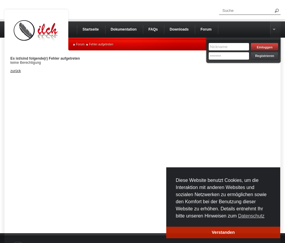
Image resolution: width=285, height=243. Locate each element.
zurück (15, 71)
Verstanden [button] (223, 232)
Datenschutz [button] (251, 215)
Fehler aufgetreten (101, 44)
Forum (80, 44)
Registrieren (264, 56)
